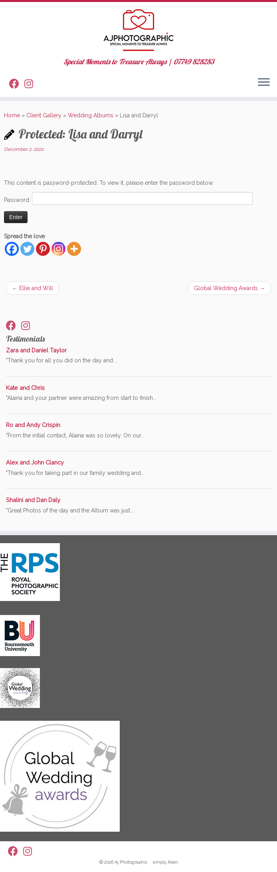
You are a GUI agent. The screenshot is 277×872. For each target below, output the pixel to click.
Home (12, 115)
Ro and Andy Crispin (33, 424)
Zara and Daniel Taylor (36, 350)
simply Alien (165, 862)
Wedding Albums (90, 115)
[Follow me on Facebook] (16, 85)
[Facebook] (12, 249)
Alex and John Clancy (35, 462)
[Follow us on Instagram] (31, 85)
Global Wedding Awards (229, 288)
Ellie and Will (32, 288)
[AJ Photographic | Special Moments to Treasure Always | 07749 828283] (138, 30)
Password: (128, 198)
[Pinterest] (43, 249)
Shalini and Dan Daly (33, 499)
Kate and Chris (25, 387)
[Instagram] (58, 249)
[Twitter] (27, 249)
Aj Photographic (131, 862)
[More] (74, 249)
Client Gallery (43, 115)
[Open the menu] (264, 83)
